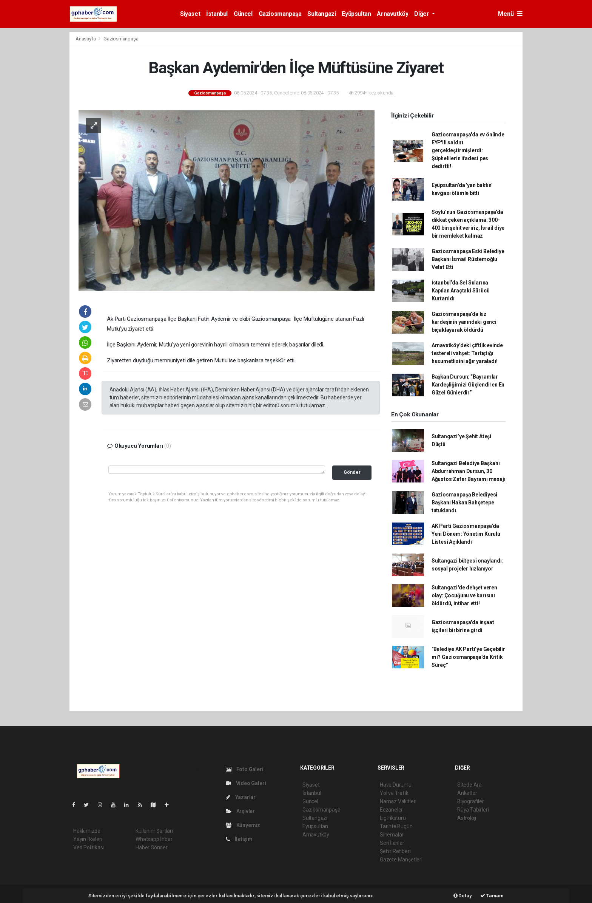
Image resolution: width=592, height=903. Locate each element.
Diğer (422, 13)
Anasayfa (86, 39)
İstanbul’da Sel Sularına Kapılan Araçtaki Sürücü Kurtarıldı (461, 291)
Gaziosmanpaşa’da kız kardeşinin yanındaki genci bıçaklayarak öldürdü (464, 322)
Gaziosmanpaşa (280, 13)
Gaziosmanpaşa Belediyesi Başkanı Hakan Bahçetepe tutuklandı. (464, 502)
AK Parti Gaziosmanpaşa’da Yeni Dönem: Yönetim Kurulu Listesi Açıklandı (466, 534)
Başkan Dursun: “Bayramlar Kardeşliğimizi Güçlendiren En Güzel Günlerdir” (468, 385)
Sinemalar (392, 835)
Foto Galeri (245, 769)
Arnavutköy (392, 13)
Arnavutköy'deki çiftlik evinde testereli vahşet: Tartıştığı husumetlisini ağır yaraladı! (467, 353)
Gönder (352, 472)
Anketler (467, 793)
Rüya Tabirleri (473, 810)
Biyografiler (470, 801)
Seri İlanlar (392, 843)
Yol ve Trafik (394, 793)
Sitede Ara (469, 785)
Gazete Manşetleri (401, 860)
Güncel (243, 13)
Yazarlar (241, 797)
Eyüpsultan (356, 13)
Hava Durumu (396, 785)
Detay (462, 895)
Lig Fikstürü (393, 818)
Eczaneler (391, 810)
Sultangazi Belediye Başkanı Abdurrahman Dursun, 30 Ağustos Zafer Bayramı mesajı (469, 471)
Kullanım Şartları (154, 831)
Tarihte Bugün (396, 826)
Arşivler (240, 811)
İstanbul (217, 13)
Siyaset (190, 13)
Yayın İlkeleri (87, 839)
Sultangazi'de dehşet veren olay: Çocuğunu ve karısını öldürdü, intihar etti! (464, 595)
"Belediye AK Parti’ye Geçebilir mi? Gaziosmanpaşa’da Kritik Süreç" (468, 657)
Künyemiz (243, 825)
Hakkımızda (86, 831)
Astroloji (466, 818)
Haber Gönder (152, 847)
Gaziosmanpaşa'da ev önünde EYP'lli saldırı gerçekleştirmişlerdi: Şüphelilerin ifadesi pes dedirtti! (468, 150)
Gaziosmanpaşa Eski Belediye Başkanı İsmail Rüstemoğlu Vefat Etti (468, 259)
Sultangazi (321, 13)
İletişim (239, 839)
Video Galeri (246, 783)
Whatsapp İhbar (154, 839)
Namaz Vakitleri (398, 801)
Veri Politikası (88, 847)
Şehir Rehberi (395, 851)
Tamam (492, 895)
